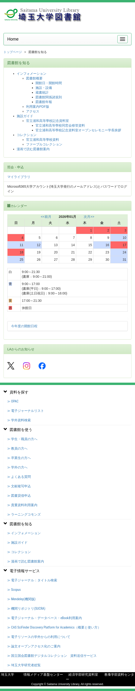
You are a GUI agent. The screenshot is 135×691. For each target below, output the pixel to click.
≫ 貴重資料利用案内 (22, 505)
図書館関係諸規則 (49, 97)
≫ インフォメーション (24, 533)
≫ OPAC (12, 401)
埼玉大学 (7, 674)
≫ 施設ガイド (17, 542)
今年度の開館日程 (24, 326)
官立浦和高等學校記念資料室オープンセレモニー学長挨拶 (78, 130)
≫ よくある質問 (19, 477)
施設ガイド (25, 116)
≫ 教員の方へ (17, 448)
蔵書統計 (42, 92)
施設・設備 (44, 88)
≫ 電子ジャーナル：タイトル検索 (32, 580)
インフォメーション (31, 73)
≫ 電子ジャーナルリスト (25, 411)
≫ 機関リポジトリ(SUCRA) (26, 608)
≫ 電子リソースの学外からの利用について (38, 637)
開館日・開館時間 (49, 83)
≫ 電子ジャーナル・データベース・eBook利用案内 (44, 618)
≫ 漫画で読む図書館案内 (25, 561)
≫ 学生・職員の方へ (22, 439)
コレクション (26, 135)
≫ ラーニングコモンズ (24, 514)
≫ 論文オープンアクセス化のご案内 (33, 646)
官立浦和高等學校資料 (42, 139)
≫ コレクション (19, 552)
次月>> (89, 217)
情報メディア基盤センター (43, 674)
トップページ (13, 52)
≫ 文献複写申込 (19, 486)
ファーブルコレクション (44, 144)
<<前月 (46, 217)
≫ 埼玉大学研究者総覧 (24, 665)
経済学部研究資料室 (83, 674)
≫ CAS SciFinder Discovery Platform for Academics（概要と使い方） (54, 627)
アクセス (32, 111)
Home (13, 39)
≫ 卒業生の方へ (19, 458)
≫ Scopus (14, 590)
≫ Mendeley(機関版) (21, 599)
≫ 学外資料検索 (19, 420)
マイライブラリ (18, 177)
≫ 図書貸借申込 (19, 495)
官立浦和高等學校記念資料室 (47, 121)
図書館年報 (44, 102)
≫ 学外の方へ (17, 467)
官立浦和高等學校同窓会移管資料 (60, 125)
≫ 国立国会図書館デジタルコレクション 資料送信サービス (52, 656)
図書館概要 (34, 78)
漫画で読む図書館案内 (33, 149)
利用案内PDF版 (37, 106)
